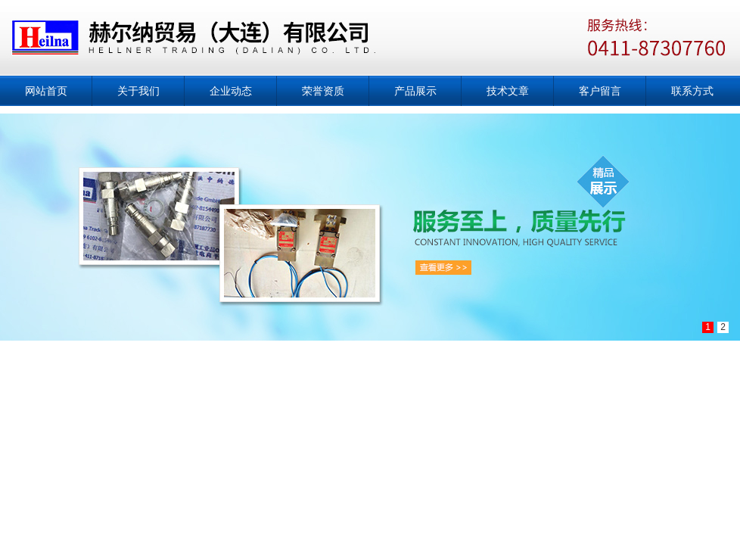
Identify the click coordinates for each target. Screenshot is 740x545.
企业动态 (231, 91)
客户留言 (600, 91)
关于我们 (138, 91)
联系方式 (692, 91)
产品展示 (415, 91)
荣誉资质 (323, 91)
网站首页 (46, 91)
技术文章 (508, 91)
